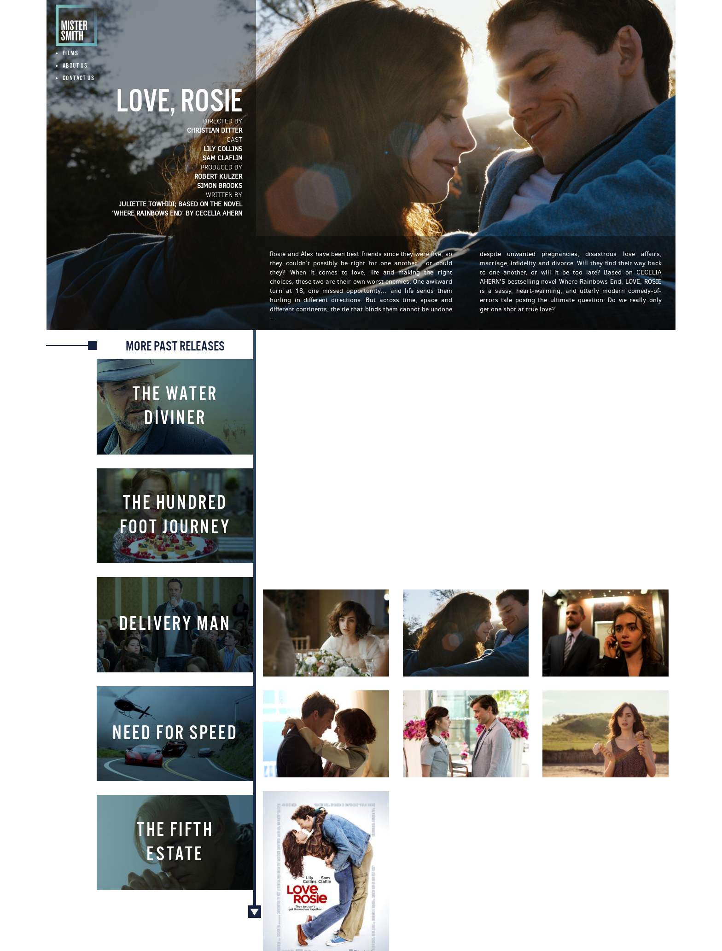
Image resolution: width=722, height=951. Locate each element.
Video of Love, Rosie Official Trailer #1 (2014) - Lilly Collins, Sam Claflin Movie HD (466, 458)
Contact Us (78, 78)
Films (70, 54)
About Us (75, 66)
